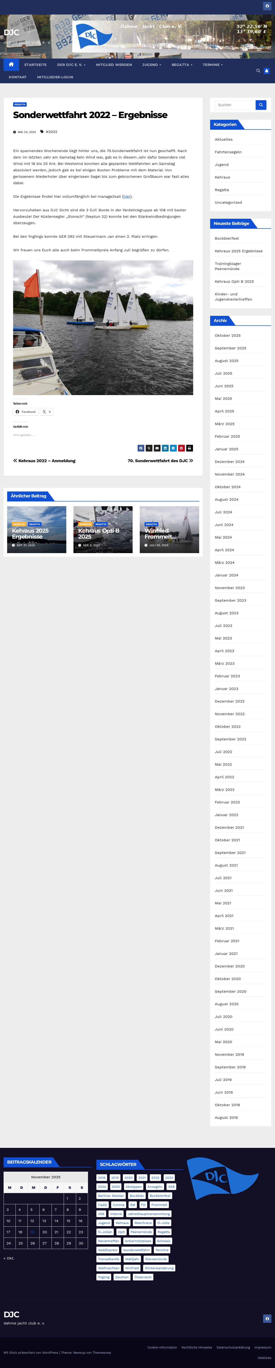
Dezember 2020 (230, 966)
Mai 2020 (223, 1042)
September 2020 (231, 991)
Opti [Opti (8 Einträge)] (121, 1232)
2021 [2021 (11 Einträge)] (142, 1178)
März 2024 (225, 562)
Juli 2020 (224, 1016)
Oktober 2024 (228, 487)
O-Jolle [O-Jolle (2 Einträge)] (163, 1223)
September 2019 (230, 1067)
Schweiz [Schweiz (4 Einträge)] (164, 1241)
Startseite (35, 65)
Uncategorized (228, 202)
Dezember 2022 (230, 701)
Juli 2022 (223, 751)
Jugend (150, 65)
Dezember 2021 (229, 827)
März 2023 (225, 663)
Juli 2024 (223, 512)
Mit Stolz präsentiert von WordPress (31, 1352)
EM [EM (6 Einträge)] (132, 1205)
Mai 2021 (223, 903)
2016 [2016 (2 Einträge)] (101, 1178)
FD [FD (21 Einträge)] (143, 1205)
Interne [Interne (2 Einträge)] (116, 1214)
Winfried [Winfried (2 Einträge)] (132, 1268)
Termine (212, 65)
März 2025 (225, 423)
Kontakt (18, 77)
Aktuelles (224, 139)
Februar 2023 (227, 676)
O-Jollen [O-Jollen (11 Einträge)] (105, 1232)
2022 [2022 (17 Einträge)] (155, 1178)
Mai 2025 (223, 398)
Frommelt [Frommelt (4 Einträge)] (159, 1205)
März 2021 (224, 928)
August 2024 (227, 499)
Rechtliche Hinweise (197, 1347)
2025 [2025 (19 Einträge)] (116, 1187)
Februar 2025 (227, 436)
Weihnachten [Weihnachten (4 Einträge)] (108, 1268)
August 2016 (226, 1117)
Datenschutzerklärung (233, 1347)
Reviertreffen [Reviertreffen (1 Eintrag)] (108, 1241)
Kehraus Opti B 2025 (98, 533)
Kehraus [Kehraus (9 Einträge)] (122, 1223)
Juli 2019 (223, 1079)
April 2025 (224, 411)
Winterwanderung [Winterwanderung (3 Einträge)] (159, 1268)
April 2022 (224, 777)
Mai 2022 (223, 764)
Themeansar (102, 1352)
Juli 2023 (223, 625)
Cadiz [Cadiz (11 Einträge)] (102, 1205)
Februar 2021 (227, 941)
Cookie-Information (162, 1347)
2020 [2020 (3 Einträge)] (129, 1178)
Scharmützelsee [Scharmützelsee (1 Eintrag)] (138, 1241)
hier (126, 196)
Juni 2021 (224, 890)
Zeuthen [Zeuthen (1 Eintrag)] (122, 1277)
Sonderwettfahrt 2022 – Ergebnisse (90, 114)
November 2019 (229, 1054)
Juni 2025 (224, 386)
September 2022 (230, 739)
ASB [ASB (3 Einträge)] (171, 1187)
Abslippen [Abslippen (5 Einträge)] (134, 1187)
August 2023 (227, 613)
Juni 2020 (224, 1029)
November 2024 (230, 474)
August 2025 (227, 360)
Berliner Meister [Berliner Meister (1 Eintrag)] (111, 1196)
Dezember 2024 (230, 461)
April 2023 (224, 651)
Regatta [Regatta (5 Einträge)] (164, 1232)
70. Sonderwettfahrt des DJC (160, 460)
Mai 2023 (223, 638)
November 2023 (230, 587)
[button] (258, 71)
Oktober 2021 (227, 840)
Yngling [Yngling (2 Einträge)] (103, 1277)
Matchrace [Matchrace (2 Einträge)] (143, 1223)
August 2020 (227, 1004)
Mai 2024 (223, 537)
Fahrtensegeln (228, 152)
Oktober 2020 (228, 978)
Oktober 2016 (227, 1105)
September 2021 (230, 852)
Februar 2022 (227, 802)
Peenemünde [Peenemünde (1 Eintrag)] (141, 1232)
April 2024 (224, 550)
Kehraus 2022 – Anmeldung (44, 460)
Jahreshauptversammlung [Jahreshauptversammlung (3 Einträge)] (149, 1214)
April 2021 (224, 915)
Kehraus (19, 524)
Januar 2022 (226, 815)
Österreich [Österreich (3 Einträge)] (143, 1277)
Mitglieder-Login (55, 77)
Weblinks (264, 1358)
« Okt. (9, 1258)
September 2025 (230, 348)
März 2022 (225, 789)
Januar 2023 (226, 688)
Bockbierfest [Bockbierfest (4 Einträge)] (160, 1196)
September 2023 (230, 600)
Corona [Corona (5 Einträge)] (118, 1205)
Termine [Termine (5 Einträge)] (162, 1250)
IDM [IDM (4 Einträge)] (101, 1214)
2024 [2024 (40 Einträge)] (102, 1187)
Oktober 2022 (228, 726)
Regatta (181, 65)
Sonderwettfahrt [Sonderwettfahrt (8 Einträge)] (136, 1250)
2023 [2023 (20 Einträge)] (169, 1178)
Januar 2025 (226, 449)
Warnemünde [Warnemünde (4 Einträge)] (156, 1259)
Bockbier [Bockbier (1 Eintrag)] (137, 1196)
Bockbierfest (227, 238)
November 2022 (230, 714)
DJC (11, 32)
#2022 (51, 131)
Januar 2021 (226, 953)
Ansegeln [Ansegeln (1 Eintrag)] (155, 1187)
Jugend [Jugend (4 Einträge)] (104, 1223)
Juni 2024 (224, 524)
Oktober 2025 (228, 335)
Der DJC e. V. (70, 65)
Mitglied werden (114, 65)
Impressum (262, 1347)
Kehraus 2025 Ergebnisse (30, 533)
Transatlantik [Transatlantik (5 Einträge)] (108, 1259)
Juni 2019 (224, 1092)
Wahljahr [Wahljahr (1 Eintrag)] (132, 1259)
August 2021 (226, 865)
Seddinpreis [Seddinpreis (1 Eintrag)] (107, 1250)
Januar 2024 (226, 575)
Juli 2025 (223, 373)
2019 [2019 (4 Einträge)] (115, 1178)
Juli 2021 (223, 878)
